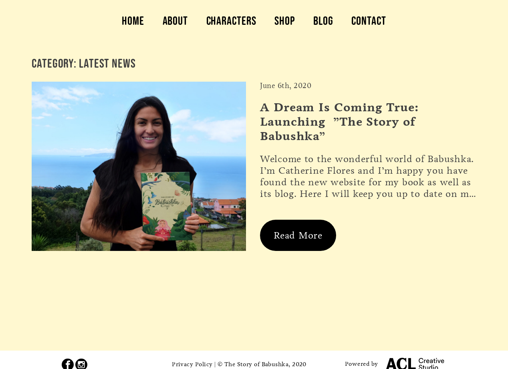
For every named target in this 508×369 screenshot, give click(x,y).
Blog (323, 21)
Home (133, 21)
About (175, 21)
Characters (231, 21)
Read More (298, 235)
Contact (368, 21)
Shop (284, 21)
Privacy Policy (192, 364)
